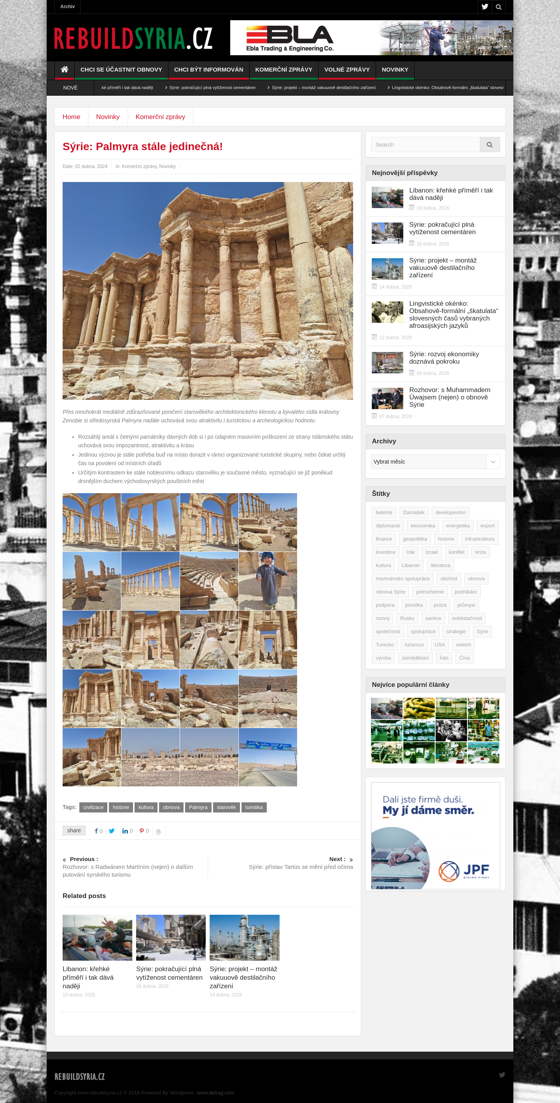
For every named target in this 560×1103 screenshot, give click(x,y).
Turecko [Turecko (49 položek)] (385, 645)
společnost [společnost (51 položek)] (388, 631)
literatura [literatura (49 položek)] (441, 565)
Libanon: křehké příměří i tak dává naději (123, 87)
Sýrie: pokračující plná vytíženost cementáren (221, 87)
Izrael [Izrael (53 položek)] (431, 552)
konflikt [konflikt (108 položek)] (456, 552)
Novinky (395, 73)
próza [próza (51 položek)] (440, 605)
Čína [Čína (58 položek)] (464, 658)
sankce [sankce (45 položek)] (433, 618)
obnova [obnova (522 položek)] (476, 578)
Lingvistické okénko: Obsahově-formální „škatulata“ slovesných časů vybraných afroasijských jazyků (453, 314)
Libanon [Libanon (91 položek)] (411, 565)
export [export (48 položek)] (488, 526)
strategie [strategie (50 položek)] (456, 631)
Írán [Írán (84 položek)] (444, 658)
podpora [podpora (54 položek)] (385, 605)
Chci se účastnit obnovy (121, 73)
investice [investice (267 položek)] (386, 552)
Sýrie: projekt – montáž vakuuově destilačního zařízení (333, 87)
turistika (254, 807)
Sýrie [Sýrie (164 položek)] (482, 631)
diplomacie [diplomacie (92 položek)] (388, 526)
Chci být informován (208, 73)
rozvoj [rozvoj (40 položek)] (382, 618)
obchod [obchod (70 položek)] (449, 578)
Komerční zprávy (284, 73)
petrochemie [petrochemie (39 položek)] (430, 592)
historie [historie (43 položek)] (446, 539)
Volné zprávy (347, 73)
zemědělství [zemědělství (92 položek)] (415, 658)
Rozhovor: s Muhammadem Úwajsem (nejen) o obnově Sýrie (449, 397)
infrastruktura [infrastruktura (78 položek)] (480, 539)
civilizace (93, 807)
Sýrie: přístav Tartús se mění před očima (280, 862)
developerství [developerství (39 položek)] (451, 512)
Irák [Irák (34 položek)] (410, 552)
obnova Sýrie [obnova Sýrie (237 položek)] (390, 592)
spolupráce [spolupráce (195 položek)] (423, 631)
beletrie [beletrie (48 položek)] (384, 512)
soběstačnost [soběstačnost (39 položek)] (467, 618)
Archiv (67, 6)
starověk (226, 807)
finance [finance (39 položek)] (384, 539)
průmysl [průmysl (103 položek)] (466, 605)
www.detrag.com (215, 1093)
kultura (146, 807)
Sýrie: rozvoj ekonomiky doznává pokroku (444, 357)
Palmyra (198, 807)
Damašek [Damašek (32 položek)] (414, 512)
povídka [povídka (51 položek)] (414, 605)
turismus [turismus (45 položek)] (414, 645)
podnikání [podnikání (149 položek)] (466, 592)
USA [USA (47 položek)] (440, 645)
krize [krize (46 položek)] (480, 552)
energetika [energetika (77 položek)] (458, 526)
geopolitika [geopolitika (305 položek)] (415, 539)
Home (71, 117)
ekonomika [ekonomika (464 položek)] (423, 526)
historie (121, 807)
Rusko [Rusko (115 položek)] (407, 618)
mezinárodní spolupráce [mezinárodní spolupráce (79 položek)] (403, 578)
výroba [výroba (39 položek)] (383, 658)
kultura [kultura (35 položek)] (383, 565)
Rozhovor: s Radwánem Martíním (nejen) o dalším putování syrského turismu (135, 866)
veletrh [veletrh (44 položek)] (463, 645)
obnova (171, 807)
